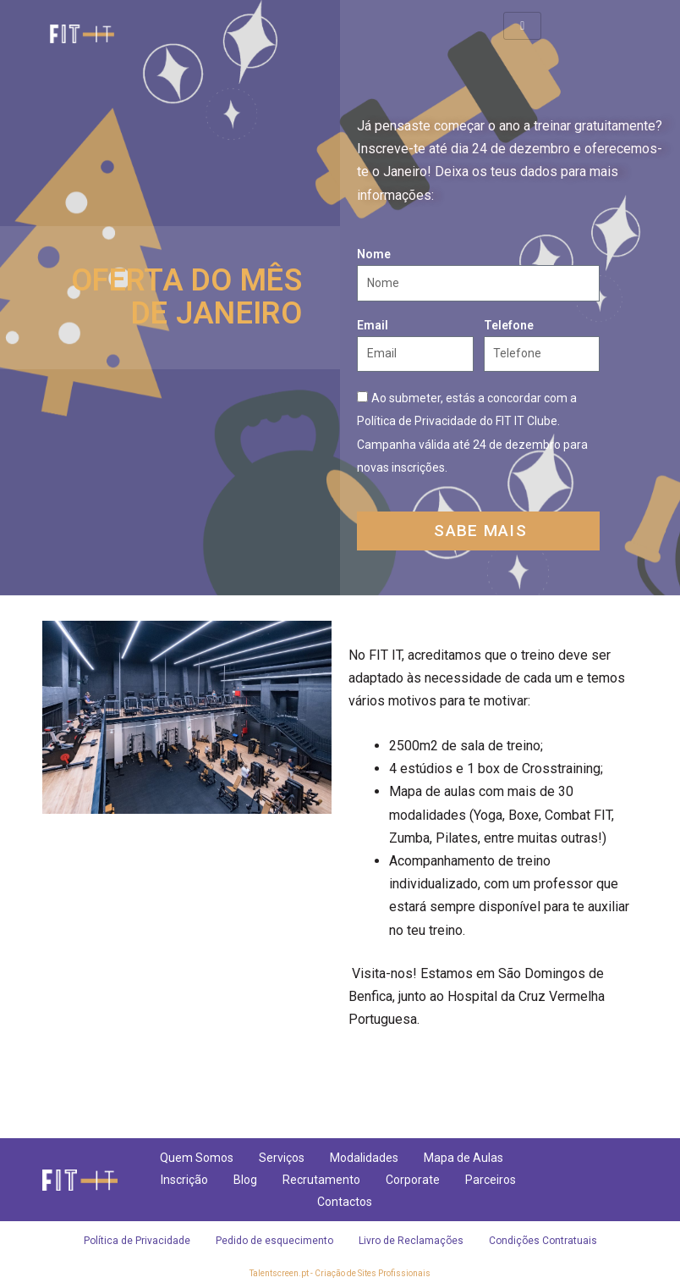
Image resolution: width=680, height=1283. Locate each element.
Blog (245, 1179)
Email (372, 325)
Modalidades (364, 1157)
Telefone (509, 325)
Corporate (413, 1179)
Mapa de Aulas (463, 1157)
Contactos (344, 1201)
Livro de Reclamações (411, 1241)
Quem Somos (196, 1157)
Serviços (281, 1157)
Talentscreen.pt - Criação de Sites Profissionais (340, 1273)
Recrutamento (321, 1179)
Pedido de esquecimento (274, 1241)
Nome (374, 254)
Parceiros (490, 1179)
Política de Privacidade (137, 1241)
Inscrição (184, 1179)
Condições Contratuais (543, 1241)
